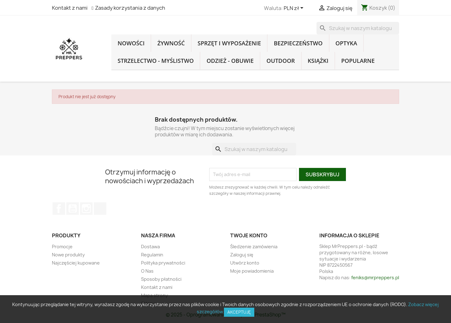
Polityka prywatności (163, 263)
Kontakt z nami (70, 7)
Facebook (59, 208)
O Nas (147, 271)
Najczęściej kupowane (76, 263)
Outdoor (280, 60)
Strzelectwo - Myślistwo (156, 60)
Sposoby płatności (161, 279)
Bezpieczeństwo (298, 43)
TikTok (100, 208)
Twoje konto (248, 235)
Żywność (171, 43)
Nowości (131, 43)
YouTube (72, 208)
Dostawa (150, 247)
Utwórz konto (244, 263)
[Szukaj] (358, 28)
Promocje (62, 247)
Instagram (86, 208)
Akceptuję (239, 312)
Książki (318, 60)
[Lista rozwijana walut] (295, 8)
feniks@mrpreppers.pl (375, 277)
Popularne (358, 60)
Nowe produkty (68, 255)
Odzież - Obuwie (230, 60)
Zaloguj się (241, 255)
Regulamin (152, 255)
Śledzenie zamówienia (253, 247)
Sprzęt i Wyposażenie (229, 43)
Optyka (346, 43)
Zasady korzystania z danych (130, 7)
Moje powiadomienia (252, 271)
